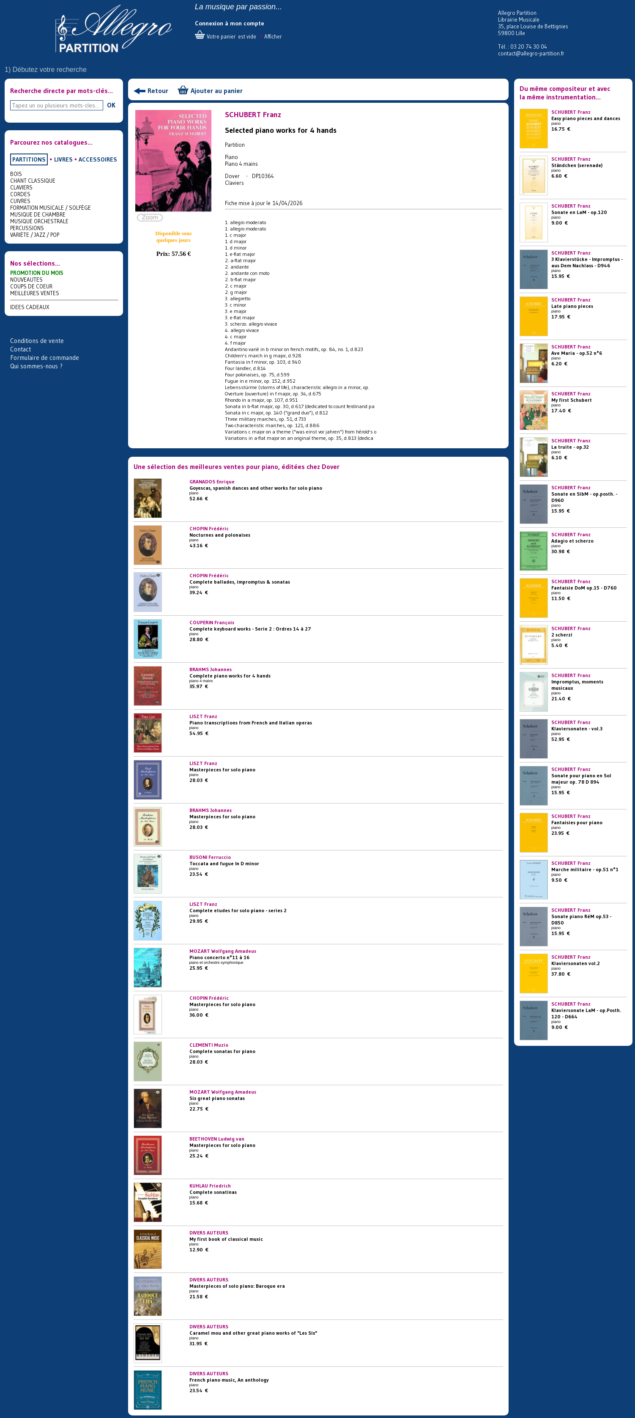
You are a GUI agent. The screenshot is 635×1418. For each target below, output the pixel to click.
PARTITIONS (29, 159)
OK (111, 105)
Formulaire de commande (44, 358)
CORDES (20, 194)
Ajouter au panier (217, 90)
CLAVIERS (21, 187)
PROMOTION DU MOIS (36, 272)
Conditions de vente (37, 341)
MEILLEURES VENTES (34, 293)
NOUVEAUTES (26, 279)
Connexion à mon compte (229, 23)
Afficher (273, 36)
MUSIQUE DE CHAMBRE (38, 214)
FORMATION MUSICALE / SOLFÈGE (50, 207)
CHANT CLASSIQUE (32, 180)
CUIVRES (20, 200)
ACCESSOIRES (98, 159)
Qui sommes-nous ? (36, 366)
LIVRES (63, 159)
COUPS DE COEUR (31, 286)
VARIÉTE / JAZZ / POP (34, 234)
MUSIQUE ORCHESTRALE (39, 221)
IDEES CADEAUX (29, 307)
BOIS (16, 173)
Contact (20, 349)
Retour (158, 90)
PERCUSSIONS (27, 228)
